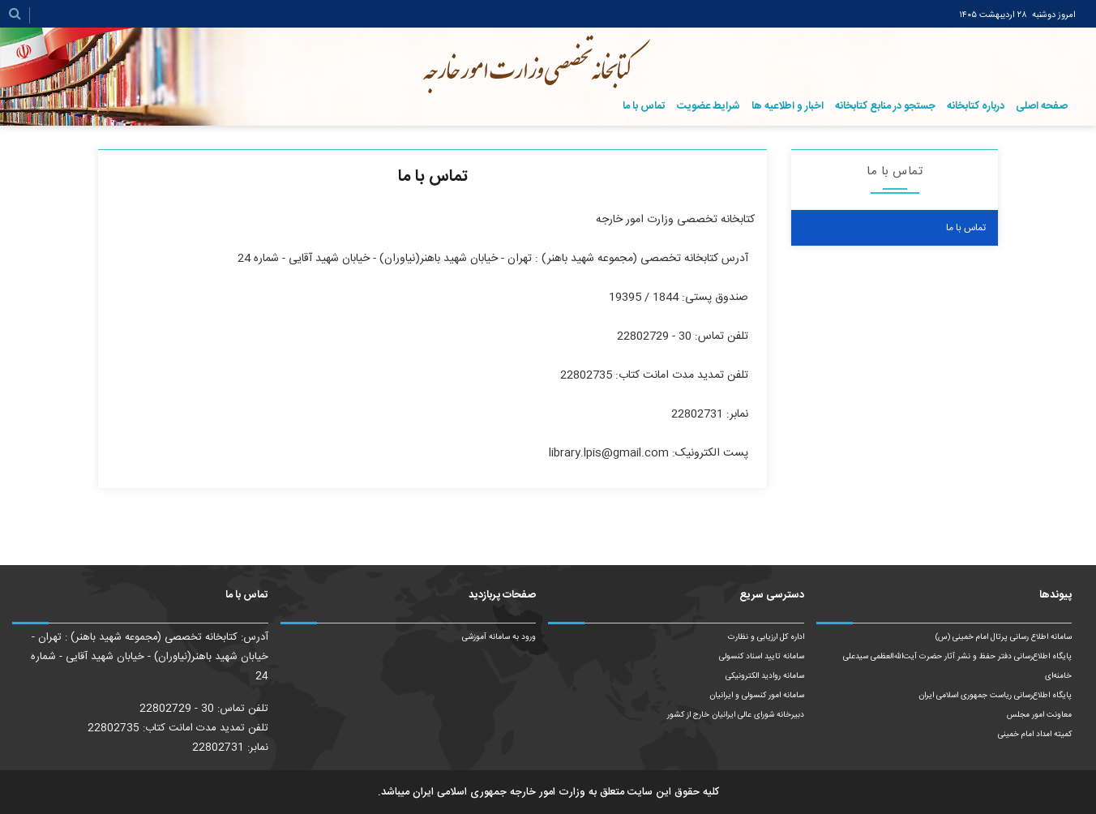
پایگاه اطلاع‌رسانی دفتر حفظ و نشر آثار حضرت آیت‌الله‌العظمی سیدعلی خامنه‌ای (957, 666)
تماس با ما (644, 106)
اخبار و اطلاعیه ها (787, 106)
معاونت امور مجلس (1039, 715)
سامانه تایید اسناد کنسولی (761, 656)
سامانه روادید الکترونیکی (765, 676)
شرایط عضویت (708, 106)
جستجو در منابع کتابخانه (885, 106)
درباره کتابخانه (975, 106)
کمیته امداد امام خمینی (1035, 734)
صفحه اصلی (1042, 106)
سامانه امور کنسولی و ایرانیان (756, 695)
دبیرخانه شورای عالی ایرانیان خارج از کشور (735, 715)
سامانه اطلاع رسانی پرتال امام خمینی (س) (1003, 637)
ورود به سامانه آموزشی (499, 637)
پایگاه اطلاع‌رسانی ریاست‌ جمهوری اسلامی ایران (995, 695)
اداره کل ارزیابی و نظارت (766, 637)
